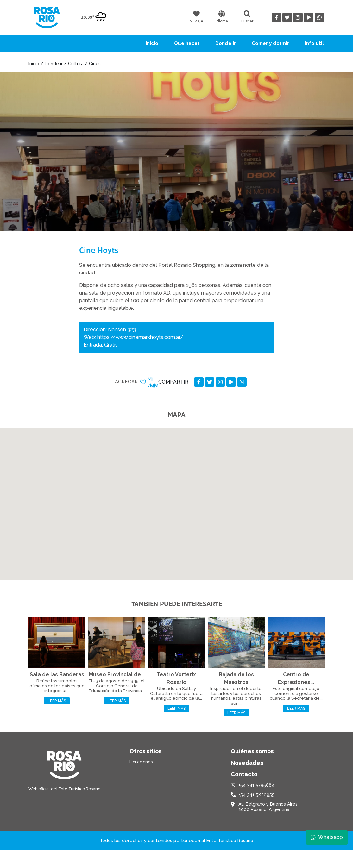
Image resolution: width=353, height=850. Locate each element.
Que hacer (186, 43)
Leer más (57, 701)
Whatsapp (327, 837)
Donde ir (225, 43)
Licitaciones (141, 761)
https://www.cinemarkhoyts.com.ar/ (140, 337)
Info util (314, 43)
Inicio (152, 43)
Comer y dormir (270, 43)
